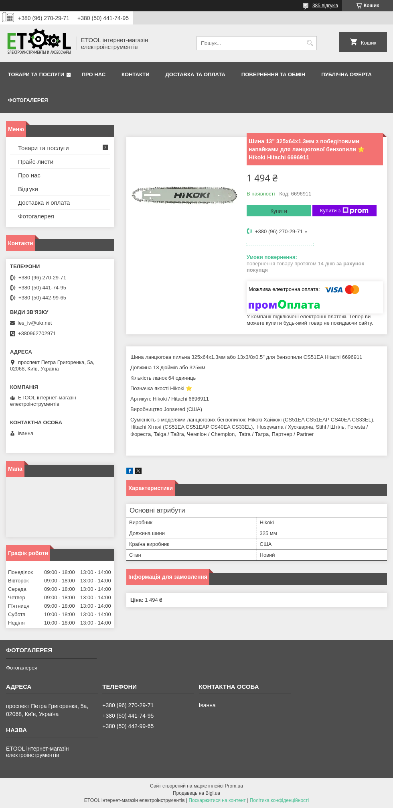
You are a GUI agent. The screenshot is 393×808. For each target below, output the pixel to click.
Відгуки (28, 188)
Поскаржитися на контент (216, 800)
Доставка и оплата (44, 202)
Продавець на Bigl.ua (196, 793)
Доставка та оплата (195, 74)
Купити (278, 211)
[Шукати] (310, 43)
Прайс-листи (35, 161)
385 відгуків (325, 5)
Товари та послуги (36, 74)
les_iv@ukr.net (35, 323)
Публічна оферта (346, 74)
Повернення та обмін (273, 74)
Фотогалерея (28, 100)
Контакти (136, 74)
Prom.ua (234, 786)
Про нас (93, 74)
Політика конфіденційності (279, 800)
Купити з (344, 210)
